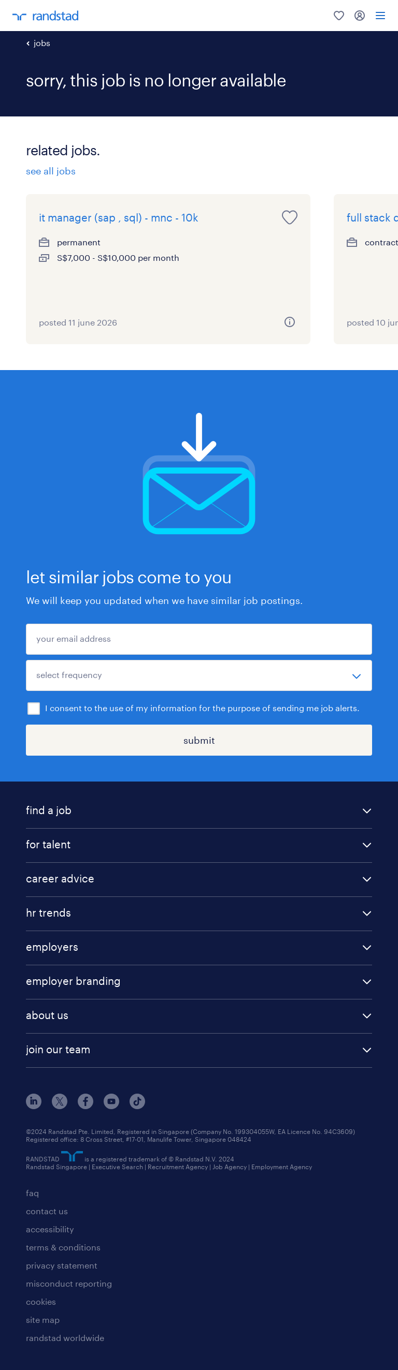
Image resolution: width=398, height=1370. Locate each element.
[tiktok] (137, 1106)
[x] (59, 1106)
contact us (47, 1211)
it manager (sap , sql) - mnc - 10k (118, 217)
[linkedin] (33, 1106)
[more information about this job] (289, 322)
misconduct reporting (69, 1283)
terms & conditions (63, 1247)
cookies (41, 1301)
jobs (42, 43)
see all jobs (51, 170)
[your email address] (199, 639)
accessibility (50, 1229)
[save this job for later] (289, 217)
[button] (199, 811)
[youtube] (111, 1106)
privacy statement (61, 1265)
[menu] (380, 15)
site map (43, 1319)
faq (32, 1193)
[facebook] (85, 1106)
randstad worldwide (65, 1338)
